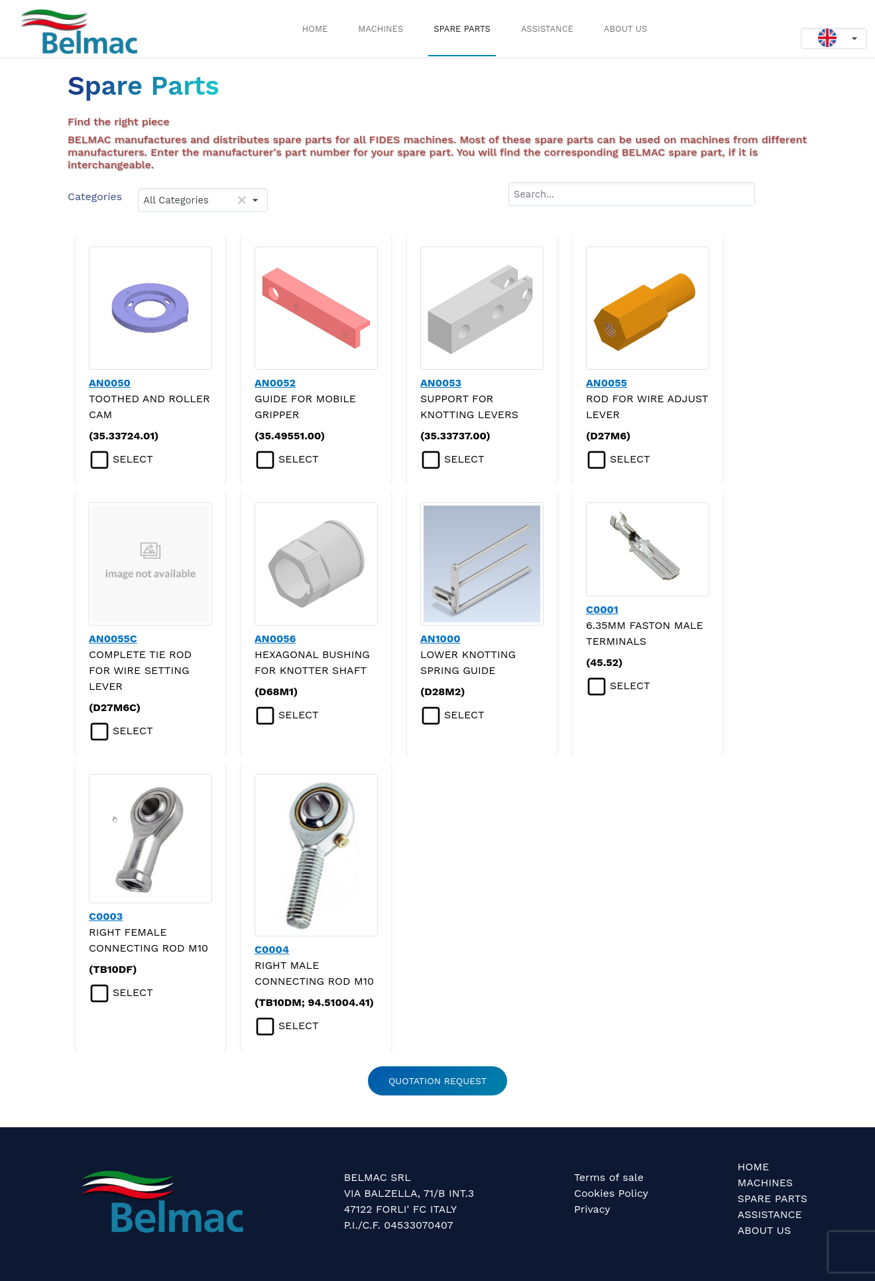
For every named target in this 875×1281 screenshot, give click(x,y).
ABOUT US (625, 29)
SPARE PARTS (462, 29)
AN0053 (440, 382)
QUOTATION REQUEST (437, 1081)
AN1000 (440, 638)
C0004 (272, 949)
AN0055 (606, 382)
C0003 (106, 916)
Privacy (592, 1209)
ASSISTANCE (547, 29)
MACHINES (380, 29)
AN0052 (275, 382)
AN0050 (110, 382)
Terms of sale (609, 1177)
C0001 (602, 609)
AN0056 (275, 638)
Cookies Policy (611, 1193)
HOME (315, 29)
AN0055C (113, 638)
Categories (95, 196)
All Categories (174, 200)
